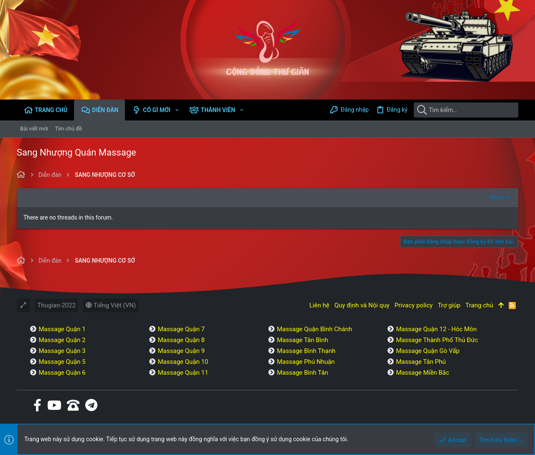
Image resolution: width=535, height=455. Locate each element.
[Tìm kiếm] (466, 110)
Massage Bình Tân (302, 372)
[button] (177, 110)
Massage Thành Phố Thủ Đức (437, 340)
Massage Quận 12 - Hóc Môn (436, 329)
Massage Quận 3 (61, 351)
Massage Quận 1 (61, 329)
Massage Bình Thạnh (306, 351)
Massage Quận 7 (181, 329)
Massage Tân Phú (421, 362)
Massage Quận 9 (181, 351)
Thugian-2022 (56, 305)
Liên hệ (319, 305)
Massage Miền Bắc (422, 372)
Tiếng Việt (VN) (111, 305)
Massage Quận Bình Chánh (314, 329)
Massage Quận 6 (61, 372)
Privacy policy (414, 305)
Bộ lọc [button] (497, 197)
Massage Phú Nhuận (305, 362)
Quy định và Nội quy (362, 305)
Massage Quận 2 (61, 340)
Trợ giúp (449, 305)
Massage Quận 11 (183, 372)
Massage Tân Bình (302, 340)
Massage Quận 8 (181, 340)
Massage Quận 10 (183, 362)
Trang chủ (479, 305)
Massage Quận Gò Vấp (427, 351)
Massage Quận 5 (61, 362)
